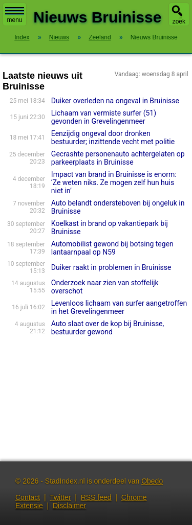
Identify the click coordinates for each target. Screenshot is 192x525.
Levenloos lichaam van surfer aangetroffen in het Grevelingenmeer (119, 307)
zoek (179, 21)
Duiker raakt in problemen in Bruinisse (111, 267)
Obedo (152, 481)
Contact (27, 497)
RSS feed (96, 497)
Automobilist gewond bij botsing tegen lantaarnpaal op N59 (112, 248)
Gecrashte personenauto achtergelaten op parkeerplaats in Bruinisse (118, 158)
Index (21, 37)
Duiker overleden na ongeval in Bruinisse (115, 101)
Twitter (60, 497)
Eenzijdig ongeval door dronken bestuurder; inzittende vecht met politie (113, 137)
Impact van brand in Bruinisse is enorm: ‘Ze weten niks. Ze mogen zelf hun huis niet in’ (114, 182)
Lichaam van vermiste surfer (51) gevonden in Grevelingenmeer (103, 117)
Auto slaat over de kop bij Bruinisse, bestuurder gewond (107, 327)
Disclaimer (69, 505)
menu (14, 15)
